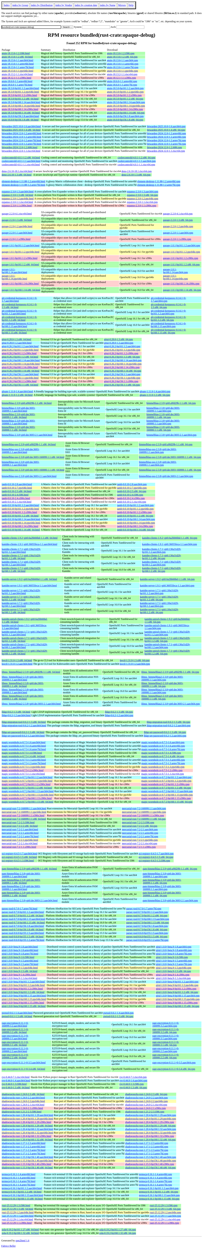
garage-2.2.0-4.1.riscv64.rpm (178, 213)
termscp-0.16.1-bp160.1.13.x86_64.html (22, 1198)
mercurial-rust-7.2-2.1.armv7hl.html (20, 836)
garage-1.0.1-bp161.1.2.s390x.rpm (180, 258)
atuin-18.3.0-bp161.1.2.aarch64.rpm (125, 88)
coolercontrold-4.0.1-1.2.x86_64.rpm (136, 157)
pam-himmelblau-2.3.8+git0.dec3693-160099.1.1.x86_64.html (21, 881)
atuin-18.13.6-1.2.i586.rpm (120, 53)
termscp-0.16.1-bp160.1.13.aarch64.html (22, 1195)
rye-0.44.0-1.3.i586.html (14, 1084)
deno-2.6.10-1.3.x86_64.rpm (136, 174)
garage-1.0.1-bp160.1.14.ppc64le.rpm (175, 277)
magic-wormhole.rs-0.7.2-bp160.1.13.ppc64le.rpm (167, 794)
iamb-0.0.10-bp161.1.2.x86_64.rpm (135, 515)
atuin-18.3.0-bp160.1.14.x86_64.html (21, 112)
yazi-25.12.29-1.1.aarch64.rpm (165, 1216)
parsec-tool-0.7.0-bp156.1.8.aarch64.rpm (147, 926)
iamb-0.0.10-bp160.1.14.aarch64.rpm (136, 519)
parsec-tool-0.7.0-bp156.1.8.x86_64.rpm (146, 929)
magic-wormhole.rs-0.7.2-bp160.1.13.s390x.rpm (166, 798)
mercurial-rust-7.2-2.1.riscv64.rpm (139, 843)
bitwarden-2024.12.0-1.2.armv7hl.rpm (166, 140)
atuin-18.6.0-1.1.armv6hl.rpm (122, 81)
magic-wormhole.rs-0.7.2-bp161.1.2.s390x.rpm (165, 784)
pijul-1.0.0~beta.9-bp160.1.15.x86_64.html (24, 1006)
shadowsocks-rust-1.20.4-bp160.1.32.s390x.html (26, 1136)
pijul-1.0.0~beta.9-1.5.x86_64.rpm (173, 971)
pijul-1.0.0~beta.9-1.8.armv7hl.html (20, 953)
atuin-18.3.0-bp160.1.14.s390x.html (20, 109)
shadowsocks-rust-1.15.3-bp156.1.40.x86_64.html (27, 1167)
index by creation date (86, 5)
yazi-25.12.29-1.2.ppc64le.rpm (165, 1212)
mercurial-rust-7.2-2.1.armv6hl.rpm (140, 833)
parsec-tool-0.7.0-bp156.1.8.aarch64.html (23, 926)
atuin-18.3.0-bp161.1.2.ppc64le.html (20, 91)
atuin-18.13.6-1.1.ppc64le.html (17, 70)
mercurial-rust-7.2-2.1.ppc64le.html (20, 840)
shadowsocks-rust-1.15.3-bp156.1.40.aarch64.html (27, 1157)
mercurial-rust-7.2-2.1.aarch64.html (20, 829)
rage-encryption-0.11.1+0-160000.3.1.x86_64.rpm (165, 1043)
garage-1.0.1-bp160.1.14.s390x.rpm (181, 283)
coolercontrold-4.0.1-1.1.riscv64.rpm (136, 164)
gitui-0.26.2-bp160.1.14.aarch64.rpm (122, 360)
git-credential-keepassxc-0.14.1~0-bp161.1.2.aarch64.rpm (168, 312)
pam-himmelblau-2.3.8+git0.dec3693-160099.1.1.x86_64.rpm (162, 881)
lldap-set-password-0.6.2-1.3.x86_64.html (23, 732)
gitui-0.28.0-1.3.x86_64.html (16, 339)
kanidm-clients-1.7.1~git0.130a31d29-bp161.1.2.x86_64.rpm (161, 557)
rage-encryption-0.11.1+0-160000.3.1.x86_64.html (15, 1043)
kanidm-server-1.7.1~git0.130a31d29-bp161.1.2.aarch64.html (21, 592)
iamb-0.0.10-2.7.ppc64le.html (17, 487)
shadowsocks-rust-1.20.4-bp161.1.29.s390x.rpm (149, 1122)
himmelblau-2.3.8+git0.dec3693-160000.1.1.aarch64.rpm (163, 422)
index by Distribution (42, 5)
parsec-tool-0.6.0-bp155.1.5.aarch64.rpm (147, 933)
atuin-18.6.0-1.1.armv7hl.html (17, 84)
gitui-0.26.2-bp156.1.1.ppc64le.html (20, 377)
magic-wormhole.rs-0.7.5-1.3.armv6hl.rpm (163, 759)
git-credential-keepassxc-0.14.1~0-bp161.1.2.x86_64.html (19, 318)
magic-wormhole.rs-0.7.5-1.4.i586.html (22, 752)
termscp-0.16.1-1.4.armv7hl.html (18, 1181)
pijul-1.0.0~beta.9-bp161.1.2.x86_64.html (23, 992)
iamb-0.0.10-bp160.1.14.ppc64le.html (21, 522)
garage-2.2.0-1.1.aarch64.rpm (178, 232)
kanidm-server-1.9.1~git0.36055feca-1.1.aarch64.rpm (167, 585)
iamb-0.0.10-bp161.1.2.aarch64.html (20, 505)
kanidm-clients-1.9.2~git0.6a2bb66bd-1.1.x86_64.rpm (169, 537)
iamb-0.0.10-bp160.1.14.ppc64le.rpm (136, 522)
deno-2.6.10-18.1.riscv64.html (17, 171)
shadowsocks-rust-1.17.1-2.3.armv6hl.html (23, 1143)
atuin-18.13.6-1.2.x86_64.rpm (122, 56)
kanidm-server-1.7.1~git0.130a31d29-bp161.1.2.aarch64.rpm (159, 592)
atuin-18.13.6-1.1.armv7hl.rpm (122, 67)
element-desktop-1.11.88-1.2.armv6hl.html (23, 181)
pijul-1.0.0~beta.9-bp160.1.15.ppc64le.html (24, 999)
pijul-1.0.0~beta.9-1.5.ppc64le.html (20, 967)
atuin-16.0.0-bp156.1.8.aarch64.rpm (125, 116)
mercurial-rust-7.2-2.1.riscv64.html (20, 843)
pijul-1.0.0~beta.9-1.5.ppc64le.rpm (173, 967)
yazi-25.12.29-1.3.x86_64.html (17, 1209)
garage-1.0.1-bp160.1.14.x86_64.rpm (182, 290)
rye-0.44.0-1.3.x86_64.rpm (133, 1087)
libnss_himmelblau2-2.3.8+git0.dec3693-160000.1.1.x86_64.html (23, 697)
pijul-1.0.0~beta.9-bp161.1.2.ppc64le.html (23, 985)
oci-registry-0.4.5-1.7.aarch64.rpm (156, 853)
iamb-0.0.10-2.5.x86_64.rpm (131, 491)
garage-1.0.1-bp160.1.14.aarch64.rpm (175, 271)
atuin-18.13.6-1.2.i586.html (16, 53)
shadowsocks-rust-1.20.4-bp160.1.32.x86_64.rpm (150, 1139)
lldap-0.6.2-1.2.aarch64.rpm (119, 715)
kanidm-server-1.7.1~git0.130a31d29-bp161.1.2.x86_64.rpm (159, 598)
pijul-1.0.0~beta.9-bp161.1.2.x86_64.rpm (177, 992)
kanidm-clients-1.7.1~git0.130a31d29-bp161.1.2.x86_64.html (21, 557)
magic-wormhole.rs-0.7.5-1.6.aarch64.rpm (162, 742)
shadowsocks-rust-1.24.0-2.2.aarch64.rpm (146, 1097)
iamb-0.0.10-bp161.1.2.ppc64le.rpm (135, 508)
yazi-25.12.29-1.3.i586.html (16, 1205)
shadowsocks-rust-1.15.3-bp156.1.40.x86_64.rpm (150, 1167)
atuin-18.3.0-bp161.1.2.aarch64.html (20, 88)
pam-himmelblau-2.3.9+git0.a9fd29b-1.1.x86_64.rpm (170, 868)
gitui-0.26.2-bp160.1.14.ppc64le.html (21, 363)
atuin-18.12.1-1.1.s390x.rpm (121, 77)
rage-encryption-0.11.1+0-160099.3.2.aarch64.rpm (165, 1024)
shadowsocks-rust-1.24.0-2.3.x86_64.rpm (146, 1094)
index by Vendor (63, 5)
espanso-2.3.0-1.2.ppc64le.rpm (142, 198)
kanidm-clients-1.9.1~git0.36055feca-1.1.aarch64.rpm (169, 544)
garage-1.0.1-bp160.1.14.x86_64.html (21, 290)
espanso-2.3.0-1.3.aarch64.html (18, 191)
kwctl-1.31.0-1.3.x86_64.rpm (135, 660)
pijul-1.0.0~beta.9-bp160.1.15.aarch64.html (24, 995)
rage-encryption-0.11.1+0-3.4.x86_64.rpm (173, 1069)
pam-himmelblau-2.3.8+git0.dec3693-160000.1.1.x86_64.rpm (162, 894)
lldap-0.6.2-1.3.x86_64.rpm (119, 711)
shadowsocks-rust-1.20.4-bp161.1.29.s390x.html (26, 1122)
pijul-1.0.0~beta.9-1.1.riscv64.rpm (173, 978)
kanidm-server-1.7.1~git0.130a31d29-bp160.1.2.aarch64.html (21, 604)
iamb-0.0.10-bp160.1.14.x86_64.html (21, 529)
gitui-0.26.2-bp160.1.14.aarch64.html (21, 360)
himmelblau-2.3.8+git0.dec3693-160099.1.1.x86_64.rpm (163, 416)
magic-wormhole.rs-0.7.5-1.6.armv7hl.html (24, 749)
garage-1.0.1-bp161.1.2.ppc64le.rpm (181, 251)
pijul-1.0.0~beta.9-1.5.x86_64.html (19, 971)
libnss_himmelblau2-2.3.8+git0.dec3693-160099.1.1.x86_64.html (23, 684)
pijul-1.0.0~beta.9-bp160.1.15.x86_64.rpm (177, 1006)
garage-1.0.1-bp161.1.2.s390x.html (19, 258)
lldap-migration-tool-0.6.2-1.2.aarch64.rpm (168, 725)
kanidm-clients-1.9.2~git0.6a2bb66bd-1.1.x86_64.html (30, 537)
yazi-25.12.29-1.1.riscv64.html (17, 1219)
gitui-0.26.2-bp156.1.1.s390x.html (19, 381)
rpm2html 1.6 (22, 1240)
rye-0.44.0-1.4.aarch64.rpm (133, 1080)
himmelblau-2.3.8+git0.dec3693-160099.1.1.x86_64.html (18, 416)
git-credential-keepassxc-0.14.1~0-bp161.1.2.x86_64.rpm (168, 318)
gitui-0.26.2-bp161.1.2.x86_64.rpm (122, 356)
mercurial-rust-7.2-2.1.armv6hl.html (20, 833)
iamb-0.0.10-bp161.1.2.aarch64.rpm (135, 505)
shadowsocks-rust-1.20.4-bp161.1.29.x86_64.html (27, 1125)
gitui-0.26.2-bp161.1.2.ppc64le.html (20, 349)
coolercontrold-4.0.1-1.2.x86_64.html (21, 157)
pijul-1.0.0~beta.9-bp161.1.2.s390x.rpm (176, 988)
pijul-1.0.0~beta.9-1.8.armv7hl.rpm (174, 953)
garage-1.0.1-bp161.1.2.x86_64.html (20, 264)
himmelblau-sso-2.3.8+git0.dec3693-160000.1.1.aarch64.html (20, 463)
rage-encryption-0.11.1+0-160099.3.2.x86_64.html (15, 1031)
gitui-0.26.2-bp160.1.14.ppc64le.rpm (122, 363)
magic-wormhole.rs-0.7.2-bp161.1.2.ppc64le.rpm (166, 780)
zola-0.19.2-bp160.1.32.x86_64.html (20, 1233)
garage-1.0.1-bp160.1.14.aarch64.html (14, 271)
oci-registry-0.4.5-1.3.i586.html (18, 860)
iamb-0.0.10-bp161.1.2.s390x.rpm (134, 512)
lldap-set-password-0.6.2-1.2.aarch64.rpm (165, 735)
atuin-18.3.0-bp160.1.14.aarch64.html (21, 102)
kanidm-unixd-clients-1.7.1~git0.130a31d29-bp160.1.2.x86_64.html (24, 652)
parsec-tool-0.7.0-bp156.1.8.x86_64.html (22, 929)
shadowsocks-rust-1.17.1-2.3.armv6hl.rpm (146, 1143)
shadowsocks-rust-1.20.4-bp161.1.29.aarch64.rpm (150, 1115)
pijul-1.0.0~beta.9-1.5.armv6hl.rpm (174, 960)
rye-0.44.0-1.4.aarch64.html (16, 1080)
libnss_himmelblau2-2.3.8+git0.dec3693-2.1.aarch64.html (31, 703)
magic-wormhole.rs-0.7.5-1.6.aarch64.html (23, 742)
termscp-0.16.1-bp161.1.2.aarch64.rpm (159, 1188)
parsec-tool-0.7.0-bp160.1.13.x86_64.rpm (147, 922)
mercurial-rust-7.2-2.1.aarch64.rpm (140, 829)
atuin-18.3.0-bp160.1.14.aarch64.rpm (126, 102)
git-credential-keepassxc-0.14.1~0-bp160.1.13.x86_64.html (19, 331)
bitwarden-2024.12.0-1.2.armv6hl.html (21, 133)
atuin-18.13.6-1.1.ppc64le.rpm (122, 70)
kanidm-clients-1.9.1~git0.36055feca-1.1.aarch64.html (29, 544)
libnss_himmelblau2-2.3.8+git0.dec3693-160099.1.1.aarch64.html (23, 678)
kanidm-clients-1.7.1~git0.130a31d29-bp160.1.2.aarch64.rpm (161, 563)
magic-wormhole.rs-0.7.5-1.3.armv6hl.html (24, 759)
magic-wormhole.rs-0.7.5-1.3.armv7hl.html (24, 763)
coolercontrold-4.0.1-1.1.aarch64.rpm (137, 161)
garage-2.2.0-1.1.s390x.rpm (177, 239)
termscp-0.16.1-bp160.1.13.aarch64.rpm (159, 1195)
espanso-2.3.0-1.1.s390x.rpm (141, 205)
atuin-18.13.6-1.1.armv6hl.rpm (122, 63)
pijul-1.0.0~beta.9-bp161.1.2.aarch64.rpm (177, 981)
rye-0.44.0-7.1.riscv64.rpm (133, 1077)
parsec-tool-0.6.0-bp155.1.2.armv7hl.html (23, 940)
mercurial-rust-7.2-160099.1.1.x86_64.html (24, 819)
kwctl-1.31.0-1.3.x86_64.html (17, 660)
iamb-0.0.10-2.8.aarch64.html (17, 484)
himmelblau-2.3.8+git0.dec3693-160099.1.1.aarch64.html (18, 409)
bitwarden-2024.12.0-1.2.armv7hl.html (21, 140)
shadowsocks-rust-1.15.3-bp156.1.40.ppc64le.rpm (150, 1160)
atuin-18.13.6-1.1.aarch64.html (17, 60)
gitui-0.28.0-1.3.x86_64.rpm (118, 339)
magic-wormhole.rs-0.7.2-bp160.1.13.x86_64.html (27, 801)
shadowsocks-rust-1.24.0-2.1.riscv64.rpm (146, 1104)
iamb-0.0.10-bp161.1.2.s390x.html (19, 512)
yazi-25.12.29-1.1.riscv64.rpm (165, 1219)
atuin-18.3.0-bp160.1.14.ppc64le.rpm (126, 105)
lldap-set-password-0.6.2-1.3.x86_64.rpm (165, 732)
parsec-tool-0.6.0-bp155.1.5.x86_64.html (22, 936)
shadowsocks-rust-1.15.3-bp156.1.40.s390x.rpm (149, 1164)
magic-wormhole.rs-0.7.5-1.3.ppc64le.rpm (162, 766)
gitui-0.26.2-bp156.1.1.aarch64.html (20, 374)
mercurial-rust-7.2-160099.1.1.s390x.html (23, 815)
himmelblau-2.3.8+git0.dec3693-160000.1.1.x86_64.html (18, 428)
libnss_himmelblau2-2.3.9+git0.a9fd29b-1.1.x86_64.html (31, 672)
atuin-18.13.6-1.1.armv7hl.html (18, 67)
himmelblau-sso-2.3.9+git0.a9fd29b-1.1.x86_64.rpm (165, 444)
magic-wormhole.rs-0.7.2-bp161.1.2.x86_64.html (27, 787)
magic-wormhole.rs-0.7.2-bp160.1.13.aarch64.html (28, 791)
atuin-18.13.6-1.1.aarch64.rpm (122, 60)
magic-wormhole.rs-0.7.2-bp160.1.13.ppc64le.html (28, 794)
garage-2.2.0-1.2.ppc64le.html (17, 226)
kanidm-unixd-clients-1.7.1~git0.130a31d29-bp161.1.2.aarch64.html (24, 633)
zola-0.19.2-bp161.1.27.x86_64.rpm (117, 1229)
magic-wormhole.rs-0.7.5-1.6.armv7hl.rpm (163, 749)
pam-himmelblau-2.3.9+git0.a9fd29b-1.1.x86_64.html (29, 868)
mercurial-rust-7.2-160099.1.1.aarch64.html (24, 808)
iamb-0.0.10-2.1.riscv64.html (16, 501)
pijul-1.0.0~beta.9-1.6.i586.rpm (172, 957)
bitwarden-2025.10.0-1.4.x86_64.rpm (166, 130)
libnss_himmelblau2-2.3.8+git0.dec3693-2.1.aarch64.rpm (170, 703)
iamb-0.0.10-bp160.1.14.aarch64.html (21, 519)
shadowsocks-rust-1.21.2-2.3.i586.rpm (144, 1111)
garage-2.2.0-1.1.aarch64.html (17, 232)
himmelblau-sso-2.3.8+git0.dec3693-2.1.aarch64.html (29, 476)
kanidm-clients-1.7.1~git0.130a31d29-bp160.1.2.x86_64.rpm (161, 569)
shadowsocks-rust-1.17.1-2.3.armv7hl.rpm (146, 1150)
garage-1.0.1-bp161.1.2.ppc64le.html (20, 251)
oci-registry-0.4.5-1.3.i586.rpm (154, 860)
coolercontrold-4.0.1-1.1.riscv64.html (21, 164)
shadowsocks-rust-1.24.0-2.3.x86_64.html (23, 1094)
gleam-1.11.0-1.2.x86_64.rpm (155, 395)
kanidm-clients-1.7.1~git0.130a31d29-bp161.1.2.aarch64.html (21, 550)
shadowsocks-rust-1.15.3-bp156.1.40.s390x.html (26, 1164)
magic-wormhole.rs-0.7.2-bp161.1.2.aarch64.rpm (166, 777)
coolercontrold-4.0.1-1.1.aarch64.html (21, 161)
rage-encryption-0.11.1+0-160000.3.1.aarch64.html (15, 1037)
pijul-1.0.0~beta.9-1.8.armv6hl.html (20, 950)
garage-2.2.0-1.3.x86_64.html (17, 220)
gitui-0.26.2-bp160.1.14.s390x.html (20, 367)
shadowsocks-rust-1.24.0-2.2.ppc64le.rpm (146, 1101)
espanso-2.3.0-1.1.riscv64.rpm (142, 202)
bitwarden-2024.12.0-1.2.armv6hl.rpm (166, 133)
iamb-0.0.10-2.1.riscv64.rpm (131, 501)
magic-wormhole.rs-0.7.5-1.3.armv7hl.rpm (163, 763)
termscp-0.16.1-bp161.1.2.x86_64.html (22, 1191)
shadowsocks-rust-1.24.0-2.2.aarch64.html (23, 1097)
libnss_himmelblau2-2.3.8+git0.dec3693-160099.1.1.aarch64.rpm (162, 678)
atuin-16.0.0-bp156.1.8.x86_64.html (20, 119)
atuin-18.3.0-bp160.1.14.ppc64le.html (21, 105)
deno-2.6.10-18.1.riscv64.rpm (136, 171)
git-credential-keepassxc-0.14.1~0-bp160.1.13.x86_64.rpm (168, 331)
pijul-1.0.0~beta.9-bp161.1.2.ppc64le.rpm (177, 985)
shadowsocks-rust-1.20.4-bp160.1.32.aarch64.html (27, 1129)
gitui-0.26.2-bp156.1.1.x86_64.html (20, 384)
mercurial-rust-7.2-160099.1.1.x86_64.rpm (144, 819)
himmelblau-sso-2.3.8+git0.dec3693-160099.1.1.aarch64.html (20, 451)
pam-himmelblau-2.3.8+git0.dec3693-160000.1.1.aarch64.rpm (162, 888)
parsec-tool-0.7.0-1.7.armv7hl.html (19, 908)
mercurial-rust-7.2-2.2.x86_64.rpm (139, 826)
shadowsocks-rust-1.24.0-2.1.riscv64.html (23, 1104)
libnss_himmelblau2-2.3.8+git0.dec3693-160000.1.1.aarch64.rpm (162, 691)
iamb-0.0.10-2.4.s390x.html (16, 498)
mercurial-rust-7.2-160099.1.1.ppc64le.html (24, 812)
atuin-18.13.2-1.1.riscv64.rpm (122, 74)
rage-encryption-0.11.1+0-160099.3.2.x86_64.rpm (165, 1031)
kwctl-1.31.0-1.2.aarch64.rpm (135, 664)
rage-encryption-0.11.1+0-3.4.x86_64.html (23, 1069)
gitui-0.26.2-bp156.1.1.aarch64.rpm (122, 374)
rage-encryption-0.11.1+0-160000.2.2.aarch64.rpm (165, 1050)
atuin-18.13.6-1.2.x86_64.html (17, 56)
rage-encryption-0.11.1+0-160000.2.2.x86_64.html (15, 1056)
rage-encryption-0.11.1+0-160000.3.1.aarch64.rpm (165, 1037)
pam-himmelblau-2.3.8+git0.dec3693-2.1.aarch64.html (30, 900)
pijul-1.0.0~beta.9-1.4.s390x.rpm (172, 974)
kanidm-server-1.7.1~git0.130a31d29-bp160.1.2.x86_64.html (21, 611)
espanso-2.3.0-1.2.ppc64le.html (18, 198)
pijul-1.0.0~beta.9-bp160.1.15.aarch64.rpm (178, 995)
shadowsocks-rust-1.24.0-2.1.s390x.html (22, 1108)
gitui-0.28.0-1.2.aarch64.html (17, 343)
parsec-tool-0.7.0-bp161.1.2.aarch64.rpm (147, 912)
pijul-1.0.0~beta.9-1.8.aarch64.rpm (173, 946)
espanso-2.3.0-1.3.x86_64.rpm (142, 195)
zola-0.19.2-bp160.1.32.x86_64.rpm (117, 1233)
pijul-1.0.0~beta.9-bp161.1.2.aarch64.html (23, 981)
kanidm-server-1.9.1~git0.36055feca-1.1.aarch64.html (29, 585)
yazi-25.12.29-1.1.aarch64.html (18, 1216)
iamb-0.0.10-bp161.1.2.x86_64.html (20, 515)
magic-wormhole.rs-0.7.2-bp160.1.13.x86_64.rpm (166, 801)
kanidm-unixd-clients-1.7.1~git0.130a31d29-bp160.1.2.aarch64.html (24, 646)
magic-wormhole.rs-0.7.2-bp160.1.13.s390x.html (27, 798)
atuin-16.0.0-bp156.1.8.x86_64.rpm (125, 119)
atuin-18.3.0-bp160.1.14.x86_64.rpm (125, 112)
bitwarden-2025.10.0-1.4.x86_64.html (21, 130)
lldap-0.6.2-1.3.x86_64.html (16, 711)
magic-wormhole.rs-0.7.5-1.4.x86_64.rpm (162, 756)
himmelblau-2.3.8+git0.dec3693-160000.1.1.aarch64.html (18, 422)
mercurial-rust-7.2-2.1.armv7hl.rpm (140, 836)
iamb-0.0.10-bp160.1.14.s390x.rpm (135, 526)
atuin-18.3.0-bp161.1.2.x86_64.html (20, 98)
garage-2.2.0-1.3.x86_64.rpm (178, 220)
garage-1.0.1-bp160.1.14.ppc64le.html (14, 277)
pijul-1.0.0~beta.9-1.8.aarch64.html (20, 946)
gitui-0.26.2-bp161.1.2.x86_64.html (20, 356)
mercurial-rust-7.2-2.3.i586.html (18, 822)
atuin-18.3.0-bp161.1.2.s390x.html (19, 95)
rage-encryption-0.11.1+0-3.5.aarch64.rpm (174, 1062)
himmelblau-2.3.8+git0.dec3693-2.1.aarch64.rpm (171, 435)
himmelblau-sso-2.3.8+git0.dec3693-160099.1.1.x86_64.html (33, 457)
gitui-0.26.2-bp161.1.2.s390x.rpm (121, 353)
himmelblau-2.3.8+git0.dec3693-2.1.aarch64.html (27, 435)
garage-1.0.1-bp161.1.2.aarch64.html (20, 245)
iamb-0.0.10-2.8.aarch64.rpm (132, 484)
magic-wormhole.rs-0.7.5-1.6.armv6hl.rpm (163, 746)
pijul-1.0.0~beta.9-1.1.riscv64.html (19, 978)
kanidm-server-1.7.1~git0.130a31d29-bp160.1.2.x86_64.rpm (159, 611)
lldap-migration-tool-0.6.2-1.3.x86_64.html (24, 722)
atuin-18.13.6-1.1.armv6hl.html (18, 63)
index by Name (107, 5)
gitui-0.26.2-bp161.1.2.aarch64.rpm (122, 346)
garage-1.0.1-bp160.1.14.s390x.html (20, 283)
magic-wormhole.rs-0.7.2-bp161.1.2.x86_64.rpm (166, 787)
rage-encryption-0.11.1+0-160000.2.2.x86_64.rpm (165, 1056)
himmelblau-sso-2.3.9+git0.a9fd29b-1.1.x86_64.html (29, 444)
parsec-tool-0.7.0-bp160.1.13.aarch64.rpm (147, 919)
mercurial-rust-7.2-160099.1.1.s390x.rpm (143, 815)
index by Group (20, 5)
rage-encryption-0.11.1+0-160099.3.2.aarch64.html (15, 1024)
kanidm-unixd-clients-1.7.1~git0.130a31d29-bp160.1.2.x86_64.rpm (167, 652)
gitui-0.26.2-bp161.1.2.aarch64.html (20, 346)
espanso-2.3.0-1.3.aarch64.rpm (142, 191)
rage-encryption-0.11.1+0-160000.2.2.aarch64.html (15, 1050)
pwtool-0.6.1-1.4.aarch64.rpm (118, 1012)
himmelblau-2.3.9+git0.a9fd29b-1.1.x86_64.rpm (171, 403)
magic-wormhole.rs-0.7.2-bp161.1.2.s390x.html (26, 784)
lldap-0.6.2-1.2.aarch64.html (16, 715)
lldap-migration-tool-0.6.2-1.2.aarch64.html (24, 725)
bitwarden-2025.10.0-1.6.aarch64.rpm (166, 126)
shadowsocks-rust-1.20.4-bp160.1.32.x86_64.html (27, 1139)
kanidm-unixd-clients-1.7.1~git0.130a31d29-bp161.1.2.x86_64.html (24, 639)
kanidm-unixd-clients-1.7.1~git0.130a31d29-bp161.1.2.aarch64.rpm (167, 633)
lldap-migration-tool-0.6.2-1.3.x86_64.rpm (168, 722)
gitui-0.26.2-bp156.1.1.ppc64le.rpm (122, 377)
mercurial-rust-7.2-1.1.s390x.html (19, 847)
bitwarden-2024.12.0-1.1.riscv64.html (21, 151)
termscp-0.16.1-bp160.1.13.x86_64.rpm (159, 1198)
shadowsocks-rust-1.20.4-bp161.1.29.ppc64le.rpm (150, 1118)
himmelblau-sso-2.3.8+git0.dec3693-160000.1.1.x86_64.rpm (170, 469)
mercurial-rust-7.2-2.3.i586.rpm (138, 822)
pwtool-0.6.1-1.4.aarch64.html (17, 1012)
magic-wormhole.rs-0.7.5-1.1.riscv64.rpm (162, 773)
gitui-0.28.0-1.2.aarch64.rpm (118, 343)
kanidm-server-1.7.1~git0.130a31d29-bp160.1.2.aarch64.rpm (159, 604)
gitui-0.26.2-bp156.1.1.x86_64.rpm (122, 384)
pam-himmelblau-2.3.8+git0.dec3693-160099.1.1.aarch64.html (21, 875)
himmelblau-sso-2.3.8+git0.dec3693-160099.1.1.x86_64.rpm (170, 457)
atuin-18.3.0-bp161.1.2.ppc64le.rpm (125, 91)
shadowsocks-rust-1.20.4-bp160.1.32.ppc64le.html (27, 1132)
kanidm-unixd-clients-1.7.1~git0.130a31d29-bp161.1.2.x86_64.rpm (167, 639)
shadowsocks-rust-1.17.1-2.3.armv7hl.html (23, 1150)
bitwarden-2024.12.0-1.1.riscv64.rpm (166, 151)
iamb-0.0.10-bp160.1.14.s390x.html (20, 526)
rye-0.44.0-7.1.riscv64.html (16, 1077)
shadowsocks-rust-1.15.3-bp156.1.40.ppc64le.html (27, 1160)
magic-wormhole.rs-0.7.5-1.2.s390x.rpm (162, 770)
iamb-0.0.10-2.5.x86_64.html (17, 491)
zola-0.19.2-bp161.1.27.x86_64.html (20, 1229)
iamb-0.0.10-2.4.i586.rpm (130, 494)
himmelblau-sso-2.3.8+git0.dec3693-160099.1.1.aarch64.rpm (158, 451)
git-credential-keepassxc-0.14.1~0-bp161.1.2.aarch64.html (19, 312)
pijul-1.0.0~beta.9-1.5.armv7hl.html (20, 964)
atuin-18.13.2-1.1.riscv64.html (17, 74)
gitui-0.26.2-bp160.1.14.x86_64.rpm (122, 370)
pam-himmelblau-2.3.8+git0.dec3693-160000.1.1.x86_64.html (21, 894)
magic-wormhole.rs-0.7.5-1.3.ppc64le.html (24, 766)
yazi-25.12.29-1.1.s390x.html (17, 1223)
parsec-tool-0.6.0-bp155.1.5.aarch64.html (23, 933)
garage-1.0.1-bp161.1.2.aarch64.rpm (181, 245)
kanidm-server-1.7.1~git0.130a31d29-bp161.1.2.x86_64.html (21, 598)
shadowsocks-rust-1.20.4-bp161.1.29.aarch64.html (27, 1115)
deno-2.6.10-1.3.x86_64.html (16, 174)
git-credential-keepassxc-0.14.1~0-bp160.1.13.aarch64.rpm (168, 325)
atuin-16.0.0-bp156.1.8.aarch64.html (20, 116)
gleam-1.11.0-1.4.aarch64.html (17, 391)
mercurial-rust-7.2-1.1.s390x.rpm (139, 847)
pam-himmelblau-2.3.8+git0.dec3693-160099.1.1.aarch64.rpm (162, 875)
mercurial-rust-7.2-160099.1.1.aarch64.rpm (144, 808)
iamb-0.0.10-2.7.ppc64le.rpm (132, 487)
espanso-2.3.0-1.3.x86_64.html (17, 195)
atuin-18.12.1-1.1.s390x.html (16, 77)
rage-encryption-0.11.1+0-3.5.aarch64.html (24, 1062)
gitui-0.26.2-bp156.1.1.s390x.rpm (121, 381)
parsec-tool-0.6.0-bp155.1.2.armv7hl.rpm (147, 940)
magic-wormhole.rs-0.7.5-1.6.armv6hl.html (24, 746)
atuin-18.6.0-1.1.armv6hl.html (17, 81)
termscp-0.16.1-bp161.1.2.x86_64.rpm (158, 1191)
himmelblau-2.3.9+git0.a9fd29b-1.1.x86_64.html (27, 403)
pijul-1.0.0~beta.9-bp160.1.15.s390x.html (23, 1002)
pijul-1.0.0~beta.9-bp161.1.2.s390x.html (22, 988)
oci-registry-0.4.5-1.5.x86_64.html (19, 857)
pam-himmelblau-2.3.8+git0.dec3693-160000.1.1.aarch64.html (21, 888)
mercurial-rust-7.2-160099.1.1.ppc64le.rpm (144, 812)
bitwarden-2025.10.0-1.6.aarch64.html (21, 126)
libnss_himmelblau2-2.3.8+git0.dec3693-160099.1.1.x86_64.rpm (162, 684)
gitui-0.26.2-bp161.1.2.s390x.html (19, 353)
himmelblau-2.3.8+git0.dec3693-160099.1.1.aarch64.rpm (163, 409)
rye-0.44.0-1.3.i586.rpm (131, 1084)
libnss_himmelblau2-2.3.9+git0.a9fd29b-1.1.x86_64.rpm (170, 672)
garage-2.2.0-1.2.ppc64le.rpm (178, 226)
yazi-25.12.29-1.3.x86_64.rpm (165, 1209)
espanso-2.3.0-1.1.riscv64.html (17, 202)
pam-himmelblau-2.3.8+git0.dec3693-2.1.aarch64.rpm (170, 900)
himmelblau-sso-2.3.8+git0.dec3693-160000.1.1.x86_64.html (33, 469)
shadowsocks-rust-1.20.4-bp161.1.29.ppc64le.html (27, 1118)
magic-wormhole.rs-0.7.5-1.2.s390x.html (22, 770)
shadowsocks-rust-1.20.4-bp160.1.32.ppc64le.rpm (150, 1132)
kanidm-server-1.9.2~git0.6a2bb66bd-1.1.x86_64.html (29, 579)
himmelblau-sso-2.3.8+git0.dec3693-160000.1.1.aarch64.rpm (158, 463)
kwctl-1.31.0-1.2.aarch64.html (17, 664)
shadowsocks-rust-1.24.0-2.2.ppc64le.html (23, 1101)
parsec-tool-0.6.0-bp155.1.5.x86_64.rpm (146, 936)
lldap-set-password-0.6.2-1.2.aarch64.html (23, 735)
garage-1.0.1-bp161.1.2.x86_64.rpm (181, 264)
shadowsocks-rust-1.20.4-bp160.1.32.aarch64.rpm (150, 1129)
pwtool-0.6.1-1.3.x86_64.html (17, 1016)
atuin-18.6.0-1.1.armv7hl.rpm (122, 84)
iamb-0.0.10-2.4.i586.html (15, 494)
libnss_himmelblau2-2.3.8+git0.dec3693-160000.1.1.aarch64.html (23, 691)
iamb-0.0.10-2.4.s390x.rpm (131, 498)
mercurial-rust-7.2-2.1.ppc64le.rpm (140, 840)
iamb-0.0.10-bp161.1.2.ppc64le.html (20, 508)
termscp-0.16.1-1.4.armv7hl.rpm (155, 1181)
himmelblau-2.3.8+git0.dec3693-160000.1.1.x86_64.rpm (163, 428)
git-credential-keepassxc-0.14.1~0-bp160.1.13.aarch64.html (19, 325)
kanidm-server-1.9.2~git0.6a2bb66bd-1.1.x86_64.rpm (167, 579)
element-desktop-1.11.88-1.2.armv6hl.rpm (158, 181)
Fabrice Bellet (8, 1246)
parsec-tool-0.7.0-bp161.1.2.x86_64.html (22, 915)
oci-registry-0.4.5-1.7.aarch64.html (19, 853)
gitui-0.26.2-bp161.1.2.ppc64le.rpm (122, 349)
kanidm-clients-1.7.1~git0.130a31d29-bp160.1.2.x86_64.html (21, 569)
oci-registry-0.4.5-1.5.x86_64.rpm (156, 857)
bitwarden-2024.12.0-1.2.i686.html (19, 147)
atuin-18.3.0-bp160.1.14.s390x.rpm (125, 109)
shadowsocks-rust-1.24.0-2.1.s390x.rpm (145, 1108)
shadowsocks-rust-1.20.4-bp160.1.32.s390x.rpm (149, 1136)
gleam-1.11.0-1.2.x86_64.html (17, 395)
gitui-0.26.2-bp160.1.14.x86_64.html (20, 370)
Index (7, 5)
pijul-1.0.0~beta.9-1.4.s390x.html (19, 974)
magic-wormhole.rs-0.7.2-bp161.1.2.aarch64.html (27, 777)
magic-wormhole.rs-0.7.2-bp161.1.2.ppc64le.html (27, 780)
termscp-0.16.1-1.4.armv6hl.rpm (155, 1174)
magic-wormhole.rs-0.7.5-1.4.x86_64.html (23, 756)
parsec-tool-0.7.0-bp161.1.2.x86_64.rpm (146, 915)
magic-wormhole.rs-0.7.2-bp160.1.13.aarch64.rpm (167, 791)
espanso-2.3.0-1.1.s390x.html (17, 205)
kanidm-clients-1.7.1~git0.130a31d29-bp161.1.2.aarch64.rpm (161, 550)
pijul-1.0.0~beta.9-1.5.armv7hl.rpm (174, 964)
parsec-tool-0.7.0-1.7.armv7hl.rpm (143, 908)
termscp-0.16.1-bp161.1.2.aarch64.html (22, 1188)
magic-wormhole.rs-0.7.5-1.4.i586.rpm (161, 752)
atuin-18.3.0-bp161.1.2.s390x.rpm (124, 95)
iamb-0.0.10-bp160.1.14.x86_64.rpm (135, 529)
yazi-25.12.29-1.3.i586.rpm (163, 1205)
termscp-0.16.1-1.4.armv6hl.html (18, 1174)
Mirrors (122, 5)
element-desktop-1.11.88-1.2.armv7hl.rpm (158, 185)
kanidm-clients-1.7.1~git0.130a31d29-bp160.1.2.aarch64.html (21, 563)
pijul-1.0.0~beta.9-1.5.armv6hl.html (20, 960)
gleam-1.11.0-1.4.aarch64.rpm (155, 391)
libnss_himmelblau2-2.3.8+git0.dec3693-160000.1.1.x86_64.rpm (162, 697)
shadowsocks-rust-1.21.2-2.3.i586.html (21, 1111)
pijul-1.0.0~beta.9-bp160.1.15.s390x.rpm (177, 1002)
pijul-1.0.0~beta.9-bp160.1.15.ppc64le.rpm (178, 999)
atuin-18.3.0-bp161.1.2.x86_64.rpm (125, 98)
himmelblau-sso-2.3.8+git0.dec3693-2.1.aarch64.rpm (166, 476)
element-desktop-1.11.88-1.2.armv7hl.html (23, 185)
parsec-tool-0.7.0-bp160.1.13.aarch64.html (23, 919)
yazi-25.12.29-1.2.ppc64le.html (18, 1212)
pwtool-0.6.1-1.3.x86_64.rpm (118, 1016)
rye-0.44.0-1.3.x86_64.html (16, 1087)
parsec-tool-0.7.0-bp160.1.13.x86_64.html (23, 922)
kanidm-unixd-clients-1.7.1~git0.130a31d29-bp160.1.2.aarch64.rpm (167, 646)
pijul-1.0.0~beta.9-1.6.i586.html (18, 957)
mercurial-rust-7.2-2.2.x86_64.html (20, 826)
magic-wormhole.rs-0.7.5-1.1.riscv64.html (23, 773)
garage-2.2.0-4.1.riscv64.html (17, 213)
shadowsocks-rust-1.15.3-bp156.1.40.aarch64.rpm (150, 1157)
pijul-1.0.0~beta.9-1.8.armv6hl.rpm (174, 950)
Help (131, 5)
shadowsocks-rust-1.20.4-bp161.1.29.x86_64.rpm (150, 1125)
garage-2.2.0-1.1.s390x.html (16, 239)
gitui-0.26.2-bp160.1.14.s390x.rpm (122, 367)
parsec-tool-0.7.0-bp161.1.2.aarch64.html (23, 912)
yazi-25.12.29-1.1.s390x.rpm (164, 1223)
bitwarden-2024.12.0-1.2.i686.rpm (164, 147)
